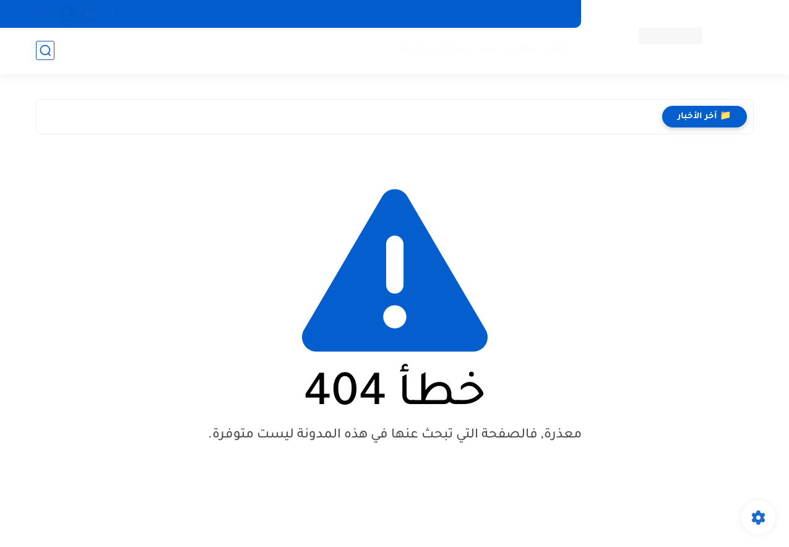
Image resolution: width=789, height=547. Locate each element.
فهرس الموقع (540, 13)
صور (488, 50)
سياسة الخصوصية (383, 13)
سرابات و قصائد (433, 50)
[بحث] (45, 50)
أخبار (558, 50)
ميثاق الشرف (309, 13)
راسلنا (258, 13)
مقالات (523, 50)
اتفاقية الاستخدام (466, 13)
